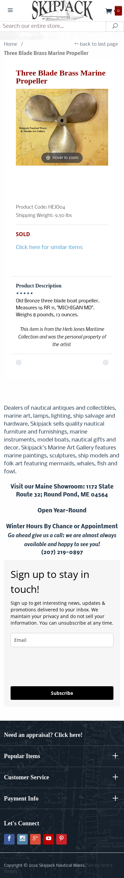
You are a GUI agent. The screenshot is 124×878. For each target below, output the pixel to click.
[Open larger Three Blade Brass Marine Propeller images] (62, 127)
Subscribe (62, 693)
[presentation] (50, 664)
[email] (62, 640)
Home (10, 44)
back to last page (96, 44)
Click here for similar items (49, 247)
